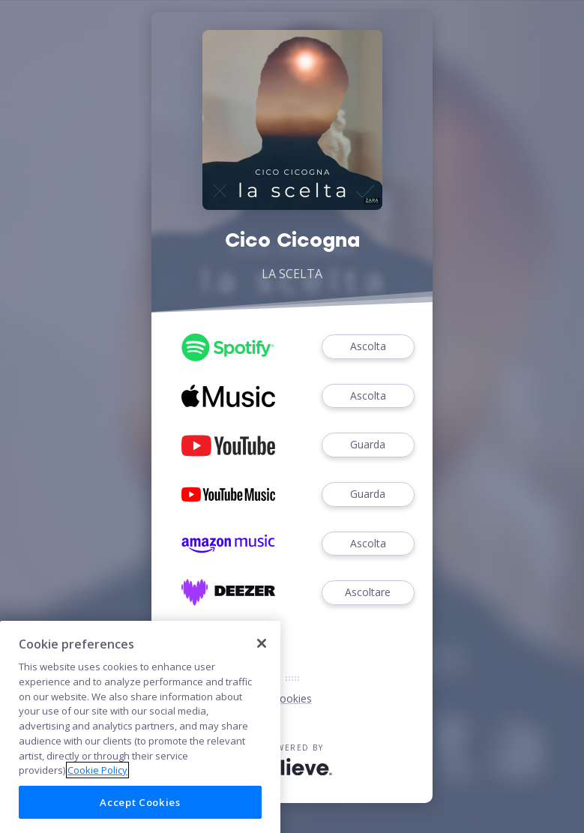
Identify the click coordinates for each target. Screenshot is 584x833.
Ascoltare (368, 592)
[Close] (261, 657)
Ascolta (368, 346)
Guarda (368, 445)
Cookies (292, 698)
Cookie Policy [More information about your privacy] (97, 785)
